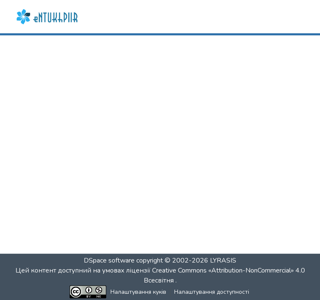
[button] (48, 16)
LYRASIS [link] (223, 260)
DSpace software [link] (109, 260)
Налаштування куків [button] (138, 292)
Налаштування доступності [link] (211, 292)
